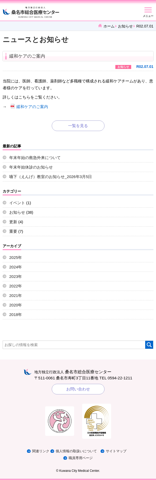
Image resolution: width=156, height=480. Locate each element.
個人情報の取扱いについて (76, 451)
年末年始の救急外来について (35, 157)
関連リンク (40, 451)
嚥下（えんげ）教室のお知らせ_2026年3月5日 (50, 176)
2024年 (15, 267)
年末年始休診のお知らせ (31, 167)
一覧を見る (78, 125)
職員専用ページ (81, 458)
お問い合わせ (78, 389)
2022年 (15, 286)
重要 (13, 231)
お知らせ (125, 26)
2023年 (15, 276)
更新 (13, 222)
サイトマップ (116, 451)
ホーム (109, 26)
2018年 (15, 314)
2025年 (15, 257)
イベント (17, 203)
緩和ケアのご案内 (27, 56)
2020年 (15, 305)
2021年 (15, 295)
